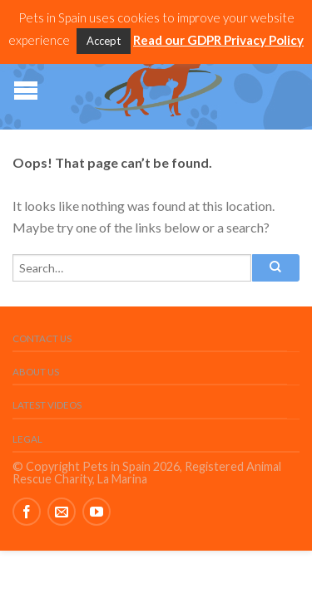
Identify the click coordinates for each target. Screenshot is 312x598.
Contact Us (42, 338)
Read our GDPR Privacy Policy (218, 39)
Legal (27, 439)
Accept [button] (104, 40)
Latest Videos (47, 404)
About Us (35, 371)
